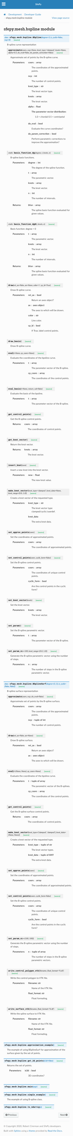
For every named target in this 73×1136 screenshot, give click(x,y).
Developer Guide (32, 14)
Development (15, 14)
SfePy (38, 4)
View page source (60, 18)
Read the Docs (55, 1131)
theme (32, 1131)
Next (64, 1115)
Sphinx (17, 1131)
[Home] (5, 14)
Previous (11, 1115)
